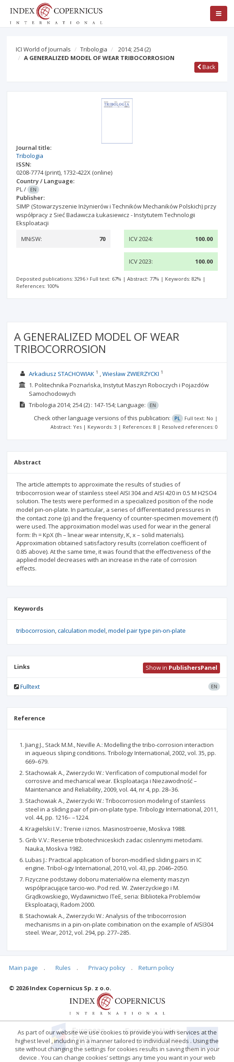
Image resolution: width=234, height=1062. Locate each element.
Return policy (156, 968)
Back (206, 67)
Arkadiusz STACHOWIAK (61, 374)
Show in (181, 667)
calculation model (82, 630)
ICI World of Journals (43, 49)
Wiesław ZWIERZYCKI (130, 374)
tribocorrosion (35, 630)
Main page (23, 968)
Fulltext (30, 686)
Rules (63, 968)
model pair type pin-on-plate (147, 630)
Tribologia (93, 49)
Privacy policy (106, 968)
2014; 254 (134, 49)
